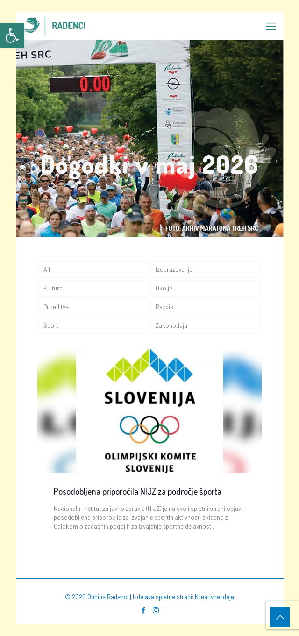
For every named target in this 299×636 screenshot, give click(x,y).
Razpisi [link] (165, 307)
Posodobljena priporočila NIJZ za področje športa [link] (137, 491)
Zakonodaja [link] (171, 325)
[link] (12, 35)
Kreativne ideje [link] (214, 597)
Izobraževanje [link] (174, 269)
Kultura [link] (53, 288)
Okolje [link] (164, 288)
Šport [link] (50, 325)
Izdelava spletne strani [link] (162, 597)
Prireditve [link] (56, 307)
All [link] (46, 269)
